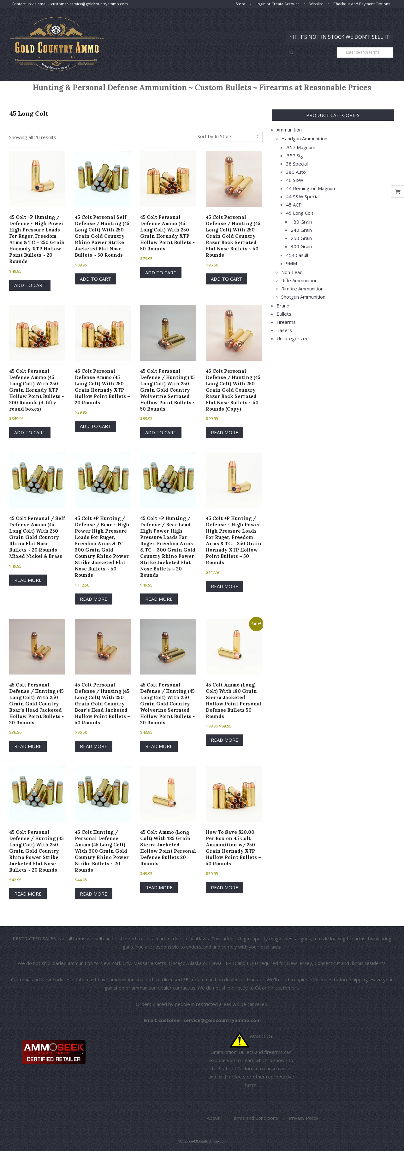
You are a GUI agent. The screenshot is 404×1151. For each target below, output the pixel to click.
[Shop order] (229, 136)
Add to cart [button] (29, 285)
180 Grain (301, 222)
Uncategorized (292, 338)
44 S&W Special (302, 196)
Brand (282, 305)
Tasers (284, 330)
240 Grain (301, 230)
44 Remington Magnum (311, 188)
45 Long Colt (299, 213)
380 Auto (296, 172)
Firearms (286, 322)
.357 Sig (294, 155)
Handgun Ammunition (304, 138)
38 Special (297, 164)
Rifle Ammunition (299, 280)
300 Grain (301, 246)
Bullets (283, 314)
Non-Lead (292, 272)
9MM (291, 263)
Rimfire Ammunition (302, 288)
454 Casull (297, 255)
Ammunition (289, 129)
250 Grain (301, 238)
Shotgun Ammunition (303, 297)
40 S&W (294, 180)
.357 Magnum (300, 147)
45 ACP (294, 205)
